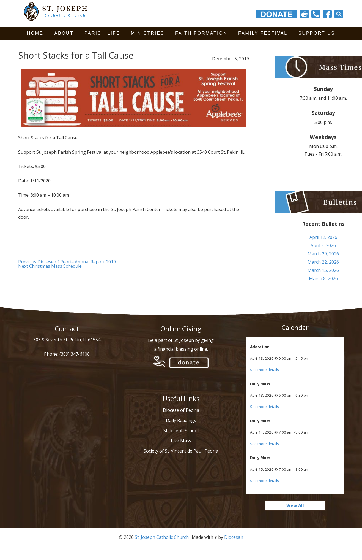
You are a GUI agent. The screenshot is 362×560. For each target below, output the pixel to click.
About (63, 33)
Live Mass (181, 441)
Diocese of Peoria (181, 410)
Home (35, 33)
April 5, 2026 (323, 245)
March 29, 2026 (323, 254)
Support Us (316, 33)
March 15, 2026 (323, 270)
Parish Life (102, 33)
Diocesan (233, 537)
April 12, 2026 (323, 237)
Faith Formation (201, 33)
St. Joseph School (181, 431)
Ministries (147, 33)
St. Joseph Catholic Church (162, 537)
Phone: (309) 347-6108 (67, 354)
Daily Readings (181, 420)
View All (295, 505)
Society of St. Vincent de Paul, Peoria (181, 451)
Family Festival (262, 33)
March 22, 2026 (323, 262)
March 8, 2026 (323, 278)
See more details (264, 369)
